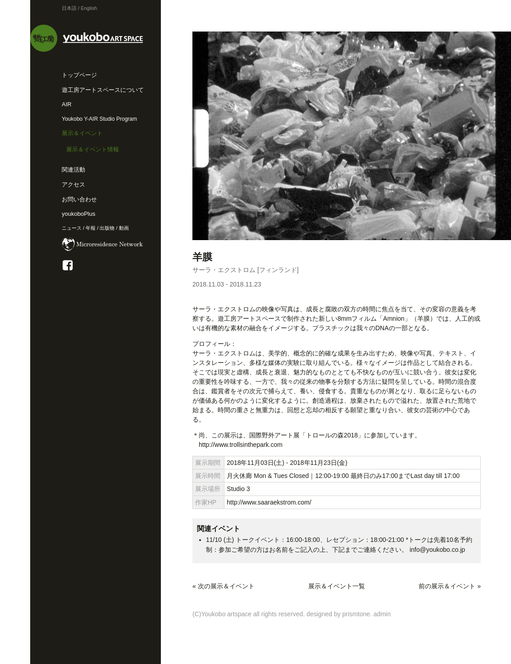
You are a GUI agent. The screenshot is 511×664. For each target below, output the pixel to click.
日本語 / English (79, 8)
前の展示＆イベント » (450, 586)
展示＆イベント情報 (92, 149)
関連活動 (73, 169)
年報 (91, 228)
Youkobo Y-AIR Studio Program (99, 119)
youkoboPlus (78, 213)
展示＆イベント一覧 (336, 586)
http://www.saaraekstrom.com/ (269, 502)
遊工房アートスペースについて (103, 89)
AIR (67, 104)
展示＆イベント (82, 133)
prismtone (356, 614)
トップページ (79, 75)
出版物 (107, 228)
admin (382, 614)
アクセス (73, 184)
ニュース (72, 228)
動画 (124, 228)
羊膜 (207, 257)
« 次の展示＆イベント (223, 586)
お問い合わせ (79, 199)
